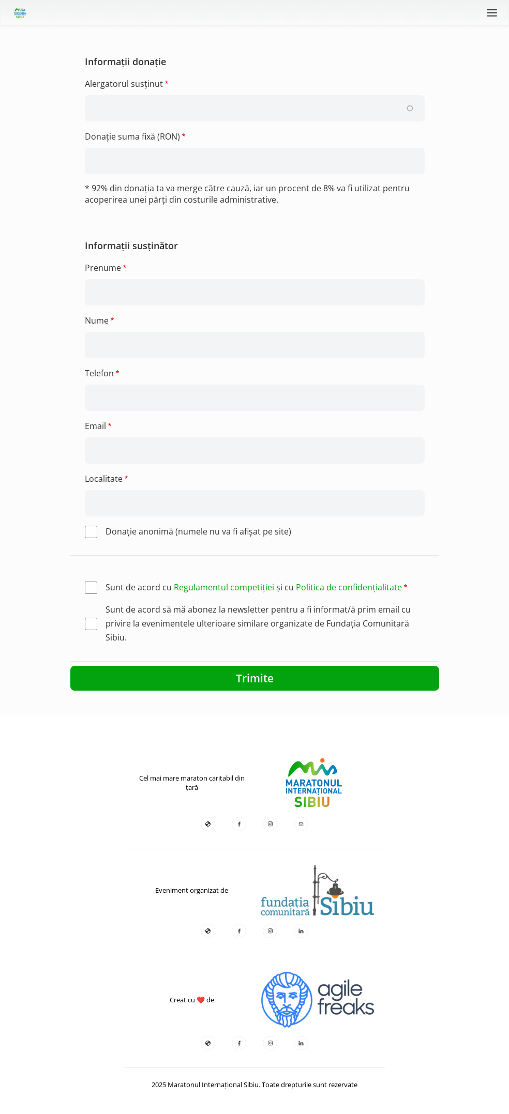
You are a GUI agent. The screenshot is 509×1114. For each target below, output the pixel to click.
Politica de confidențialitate (349, 587)
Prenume (103, 267)
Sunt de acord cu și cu (254, 587)
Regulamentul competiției (224, 587)
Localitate (104, 478)
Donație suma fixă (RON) (132, 136)
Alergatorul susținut (124, 83)
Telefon (99, 373)
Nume (97, 320)
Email (95, 426)
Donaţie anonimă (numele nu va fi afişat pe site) (198, 531)
